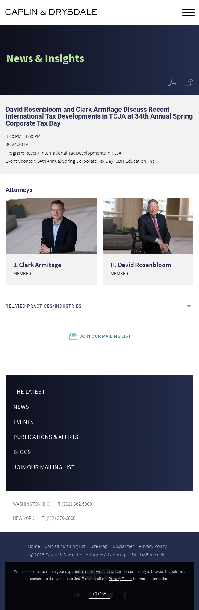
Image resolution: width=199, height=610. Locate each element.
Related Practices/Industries (43, 306)
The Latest (29, 391)
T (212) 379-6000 (58, 518)
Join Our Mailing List (105, 336)
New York (23, 518)
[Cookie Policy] (99, 586)
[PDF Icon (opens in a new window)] (172, 83)
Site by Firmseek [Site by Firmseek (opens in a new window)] (147, 554)
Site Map (99, 546)
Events (23, 421)
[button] (189, 82)
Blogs (22, 452)
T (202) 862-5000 (74, 504)
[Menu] (188, 12)
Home (34, 546)
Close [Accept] (99, 593)
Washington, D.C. (32, 504)
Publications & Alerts (45, 437)
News (21, 406)
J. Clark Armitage (37, 265)
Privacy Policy (153, 546)
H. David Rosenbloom (140, 265)
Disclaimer (123, 546)
